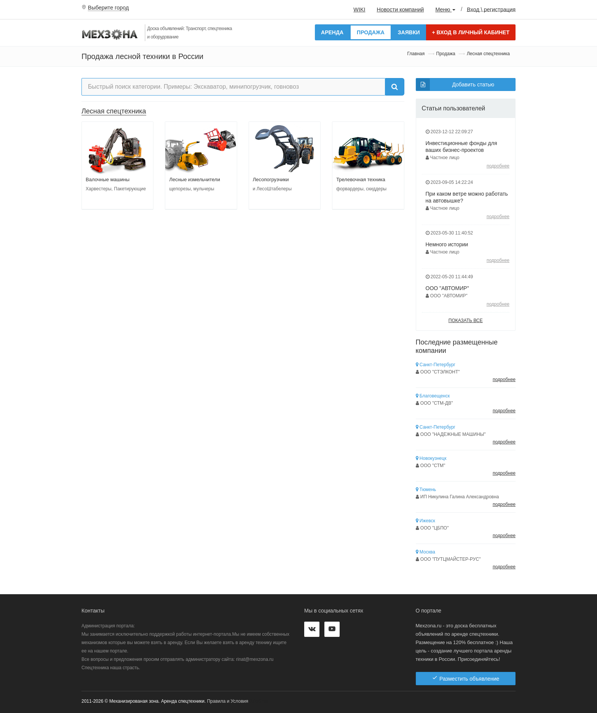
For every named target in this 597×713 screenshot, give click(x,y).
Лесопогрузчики (271, 179)
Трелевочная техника (360, 179)
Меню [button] (445, 9)
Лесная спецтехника (113, 111)
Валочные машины (107, 179)
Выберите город (108, 8)
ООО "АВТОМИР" (447, 288)
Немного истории (447, 244)
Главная (416, 53)
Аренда (332, 32)
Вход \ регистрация (491, 9)
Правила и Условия (227, 701)
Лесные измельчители (194, 179)
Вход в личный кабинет (470, 32)
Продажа (371, 32)
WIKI (359, 9)
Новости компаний (400, 9)
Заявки (409, 32)
